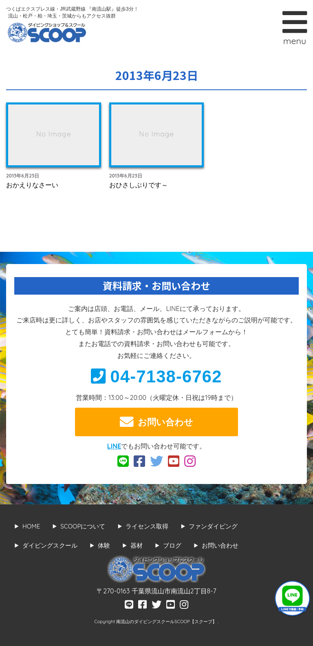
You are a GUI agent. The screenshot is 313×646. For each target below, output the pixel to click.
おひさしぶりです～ (138, 185)
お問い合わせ (156, 422)
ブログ (172, 545)
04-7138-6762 (156, 376)
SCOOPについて (82, 526)
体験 (104, 545)
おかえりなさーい (32, 185)
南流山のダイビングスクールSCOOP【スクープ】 (167, 621)
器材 (136, 545)
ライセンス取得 (147, 526)
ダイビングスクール (49, 545)
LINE (114, 446)
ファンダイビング (213, 526)
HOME (31, 526)
